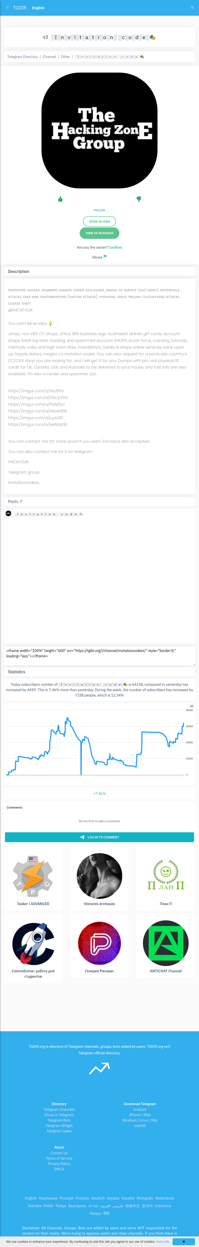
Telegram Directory (22, 56)
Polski (48, 1206)
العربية (105, 1206)
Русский (66, 1198)
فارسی (118, 1206)
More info (162, 1241)
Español (128, 1198)
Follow (99, 210)
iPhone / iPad (140, 1115)
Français (82, 1198)
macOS (140, 1125)
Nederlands (164, 1198)
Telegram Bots (59, 1120)
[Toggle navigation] (192, 8)
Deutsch (98, 1198)
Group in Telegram (59, 1115)
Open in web (99, 222)
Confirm (115, 247)
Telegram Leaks (59, 1131)
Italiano (113, 1198)
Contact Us (59, 1153)
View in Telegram (100, 233)
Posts (13, 501)
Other (65, 56)
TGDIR (19, 8)
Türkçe (60, 1206)
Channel (49, 56)
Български (77, 1206)
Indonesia (163, 1206)
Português (145, 1198)
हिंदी (106, 1213)
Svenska (35, 1206)
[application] (99, 742)
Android (139, 1109)
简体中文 (132, 1206)
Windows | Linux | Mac (140, 1120)
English (31, 1198)
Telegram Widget (59, 1125)
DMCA (59, 1169)
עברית (93, 1206)
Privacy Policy (59, 1163)
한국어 (147, 1206)
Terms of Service (59, 1158)
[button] (191, 706)
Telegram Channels (59, 1109)
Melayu (95, 1213)
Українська (48, 1198)
